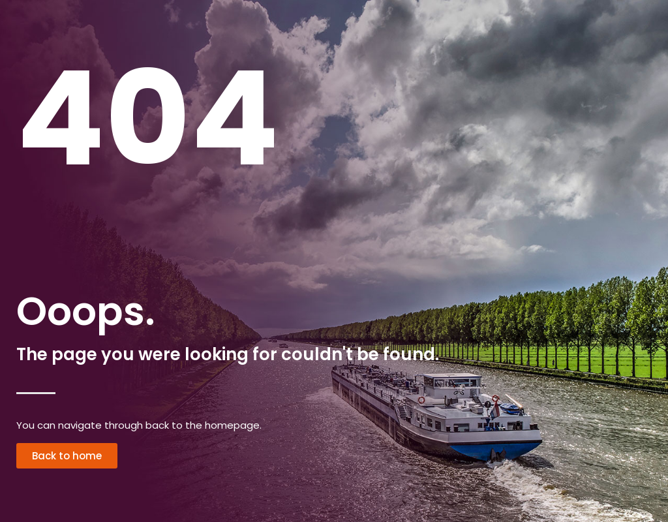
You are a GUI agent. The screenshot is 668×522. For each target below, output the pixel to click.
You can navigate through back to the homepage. (139, 425)
